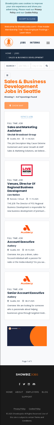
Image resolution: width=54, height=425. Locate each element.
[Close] (27, 18)
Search (10, 65)
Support (27, 396)
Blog (45, 392)
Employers (32, 392)
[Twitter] (24, 384)
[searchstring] (23, 66)
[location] (37, 66)
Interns (35, 42)
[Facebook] (19, 384)
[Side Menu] (7, 75)
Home (8, 53)
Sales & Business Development (26, 57)
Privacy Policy (19, 408)
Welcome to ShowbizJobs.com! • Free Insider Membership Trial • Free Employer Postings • (27, 29)
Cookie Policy (31, 12)
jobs (17, 53)
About (19, 392)
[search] (47, 66)
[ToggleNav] (48, 42)
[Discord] (33, 384)
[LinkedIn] (29, 384)
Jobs (23, 42)
